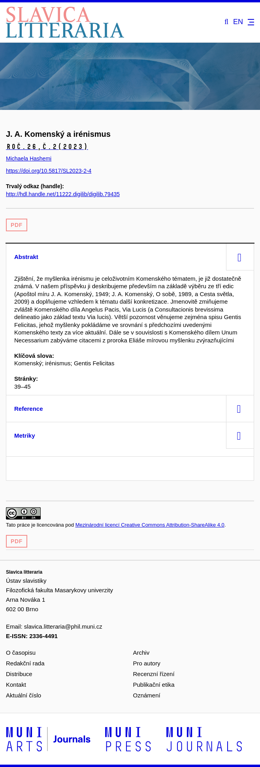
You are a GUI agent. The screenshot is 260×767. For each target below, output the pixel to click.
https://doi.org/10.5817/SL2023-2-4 (48, 171)
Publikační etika (154, 684)
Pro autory (146, 663)
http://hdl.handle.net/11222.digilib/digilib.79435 (63, 194)
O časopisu (21, 652)
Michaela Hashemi (28, 158)
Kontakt (16, 684)
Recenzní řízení (154, 674)
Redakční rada (25, 663)
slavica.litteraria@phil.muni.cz (63, 626)
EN (238, 22)
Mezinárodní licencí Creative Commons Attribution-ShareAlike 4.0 (149, 525)
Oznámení (146, 695)
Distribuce (19, 674)
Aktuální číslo (23, 695)
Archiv (141, 652)
